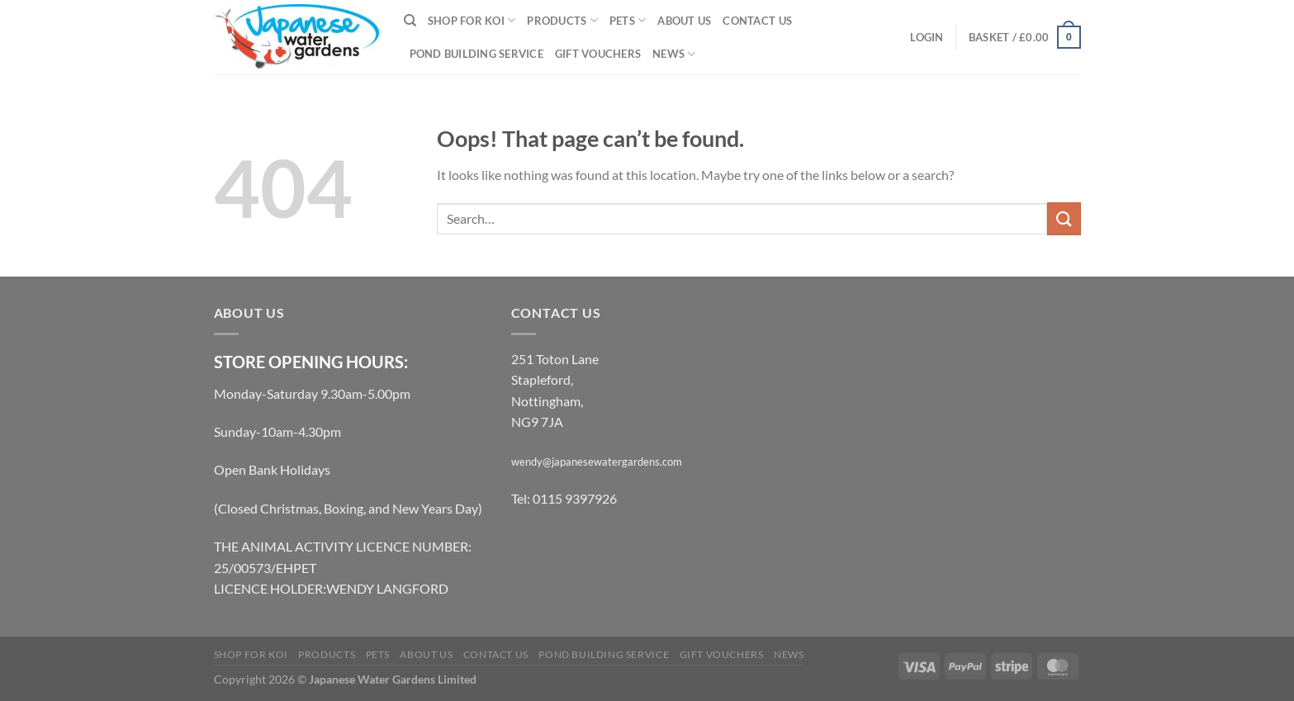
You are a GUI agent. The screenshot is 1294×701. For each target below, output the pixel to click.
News (673, 54)
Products (562, 20)
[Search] (410, 20)
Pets (627, 20)
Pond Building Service (476, 53)
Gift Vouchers (598, 53)
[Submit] (1063, 218)
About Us (684, 20)
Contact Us (757, 20)
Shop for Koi (472, 20)
